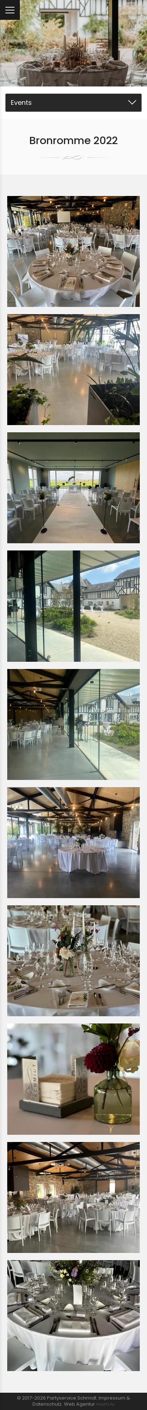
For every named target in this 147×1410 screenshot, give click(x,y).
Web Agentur (79, 1404)
